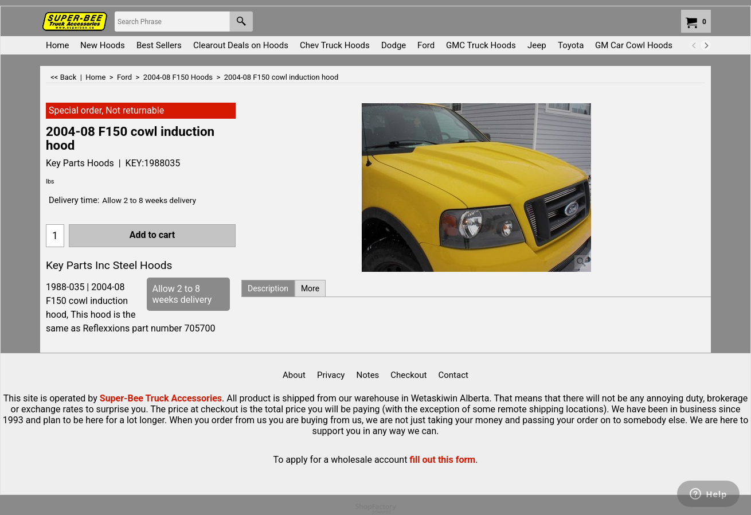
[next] (706, 45)
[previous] (694, 45)
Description (268, 288)
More (310, 288)
